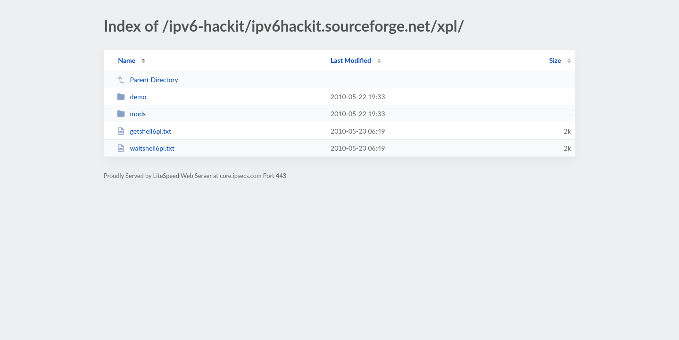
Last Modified (351, 60)
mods (131, 114)
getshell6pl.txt (144, 131)
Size (555, 60)
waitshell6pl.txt (145, 148)
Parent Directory (147, 80)
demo (131, 97)
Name (126, 60)
